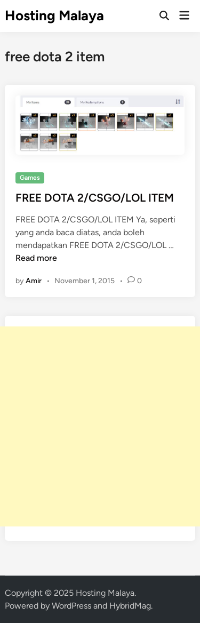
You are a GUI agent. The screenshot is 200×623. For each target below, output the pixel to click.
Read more (36, 258)
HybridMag (130, 606)
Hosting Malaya (54, 15)
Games (30, 177)
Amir (34, 280)
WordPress (71, 606)
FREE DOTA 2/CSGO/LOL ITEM (94, 197)
